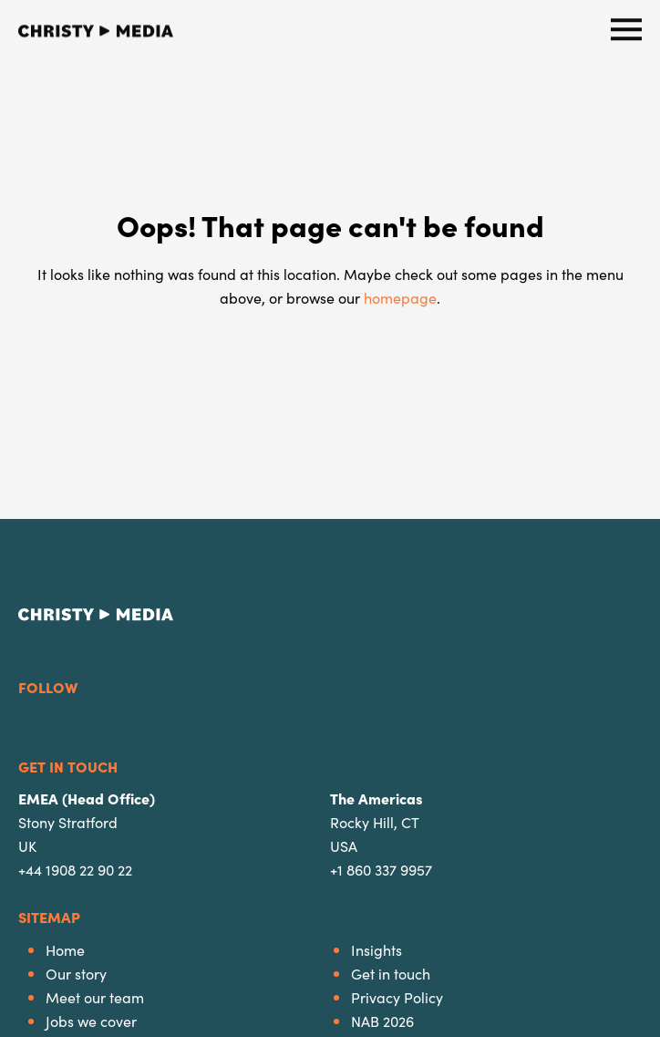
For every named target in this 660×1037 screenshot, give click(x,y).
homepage (400, 297)
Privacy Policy (397, 997)
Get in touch (390, 973)
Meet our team (95, 997)
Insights (376, 949)
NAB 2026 (382, 1021)
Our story (76, 973)
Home (65, 949)
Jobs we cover (91, 1021)
